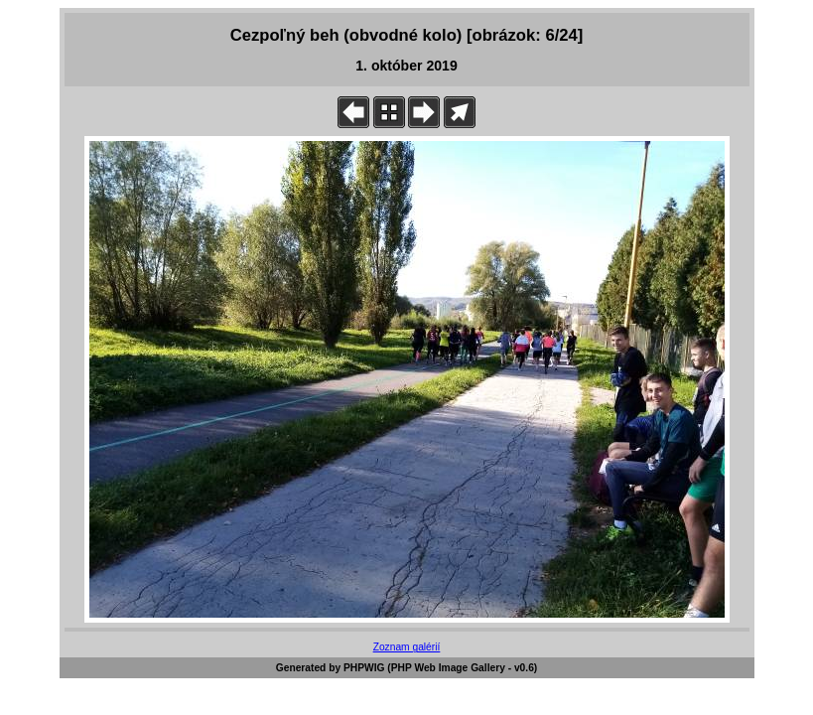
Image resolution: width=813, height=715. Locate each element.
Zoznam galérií (407, 647)
